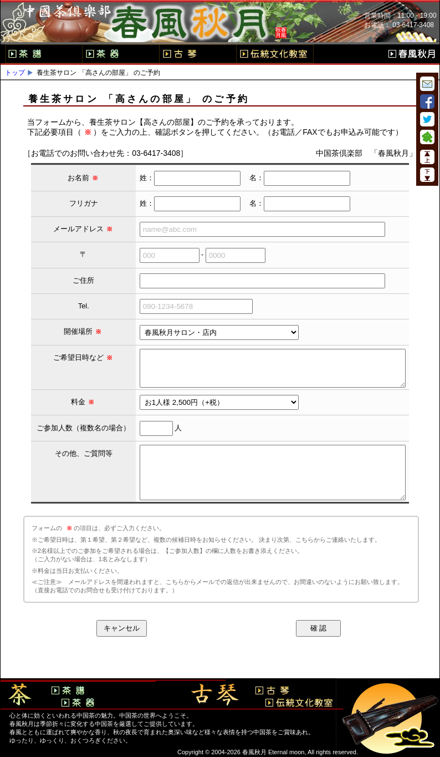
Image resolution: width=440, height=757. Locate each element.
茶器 (120, 53)
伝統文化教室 (275, 53)
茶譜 (43, 53)
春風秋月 (411, 53)
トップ (15, 73)
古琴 (197, 53)
